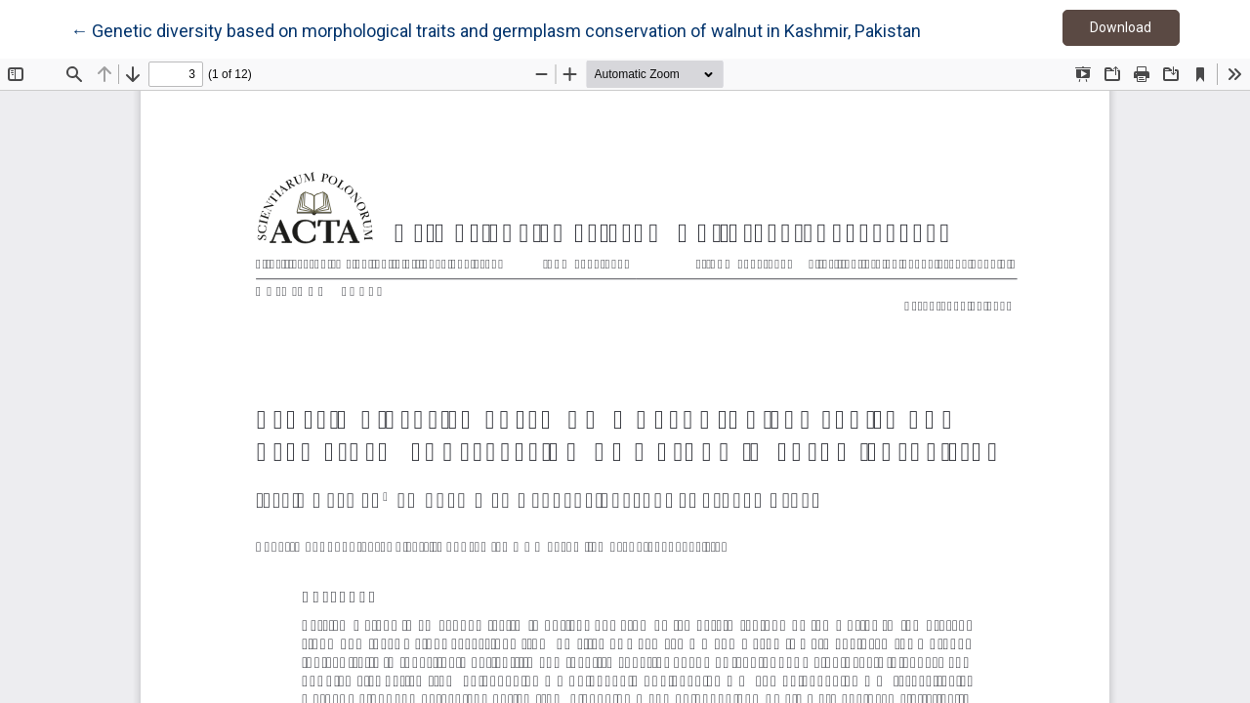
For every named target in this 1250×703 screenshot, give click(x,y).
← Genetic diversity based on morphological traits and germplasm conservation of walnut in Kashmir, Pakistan (495, 29)
